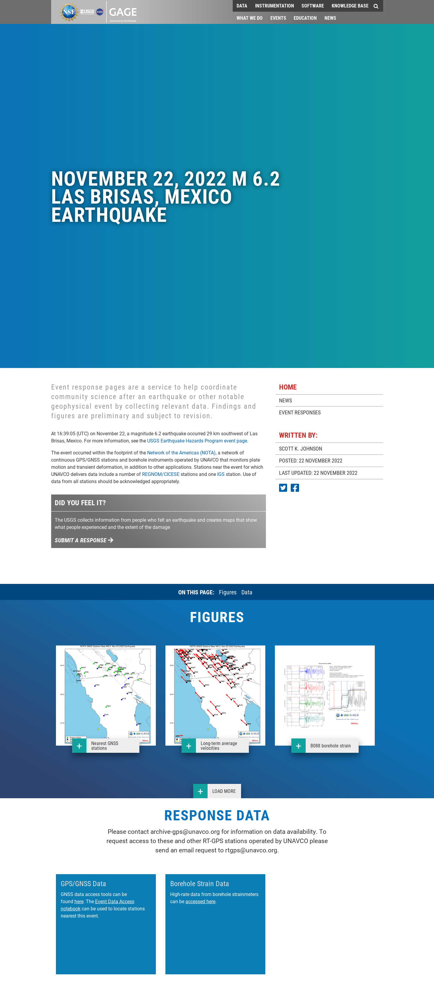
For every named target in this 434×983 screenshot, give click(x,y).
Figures (228, 592)
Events (278, 18)
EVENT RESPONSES (300, 412)
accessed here (200, 901)
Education (305, 18)
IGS (221, 474)
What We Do (250, 18)
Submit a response (84, 540)
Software (312, 5)
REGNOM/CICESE (160, 474)
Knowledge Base (350, 5)
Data (242, 5)
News (330, 18)
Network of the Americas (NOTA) (181, 452)
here (78, 901)
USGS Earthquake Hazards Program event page (197, 440)
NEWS (285, 400)
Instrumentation (274, 5)
